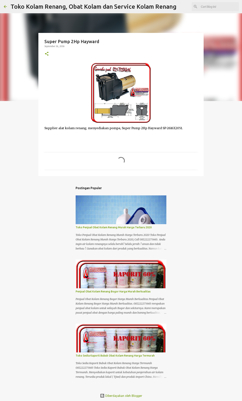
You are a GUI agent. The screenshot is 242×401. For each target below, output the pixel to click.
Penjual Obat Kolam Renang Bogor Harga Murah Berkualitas (113, 291)
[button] (46, 54)
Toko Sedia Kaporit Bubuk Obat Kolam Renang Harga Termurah (115, 355)
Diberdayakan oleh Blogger (121, 395)
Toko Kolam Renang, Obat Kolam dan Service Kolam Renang (93, 6)
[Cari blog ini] (219, 6)
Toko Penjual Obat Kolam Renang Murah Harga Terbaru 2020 (114, 227)
